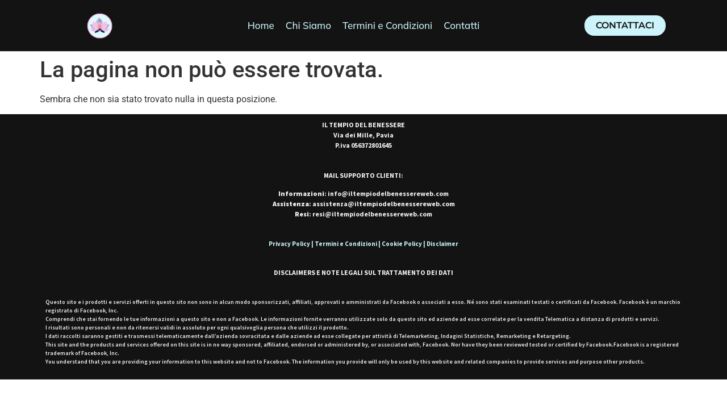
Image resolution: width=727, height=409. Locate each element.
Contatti (461, 25)
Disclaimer (442, 244)
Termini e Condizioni (387, 25)
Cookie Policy (402, 244)
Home (261, 25)
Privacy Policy (289, 244)
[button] (625, 25)
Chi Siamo (308, 25)
